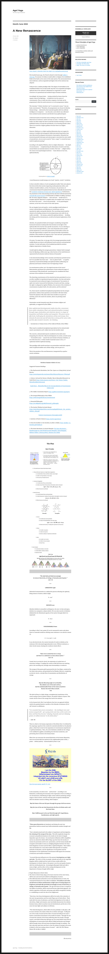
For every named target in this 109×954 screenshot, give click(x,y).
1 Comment (15, 40)
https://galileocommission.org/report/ (59, 391)
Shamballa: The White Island (82, 63)
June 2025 (78, 120)
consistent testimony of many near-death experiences (47, 191)
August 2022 (79, 148)
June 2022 (78, 149)
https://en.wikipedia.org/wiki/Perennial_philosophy (44, 403)
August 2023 (79, 143)
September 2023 (80, 142)
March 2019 (79, 162)
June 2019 (78, 158)
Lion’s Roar (79, 75)
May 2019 (78, 159)
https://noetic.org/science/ (53, 419)
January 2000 (79, 173)
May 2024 (78, 132)
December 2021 (79, 151)
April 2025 (78, 122)
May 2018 (78, 167)
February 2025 (79, 125)
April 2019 (78, 161)
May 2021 (78, 152)
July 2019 (78, 157)
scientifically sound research (37, 195)
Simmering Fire (79, 92)
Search (76, 99)
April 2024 (78, 133)
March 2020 (79, 154)
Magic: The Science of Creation (83, 65)
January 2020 (79, 155)
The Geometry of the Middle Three (84, 86)
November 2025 (79, 117)
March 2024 (79, 135)
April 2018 (78, 168)
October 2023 (79, 141)
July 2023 (78, 145)
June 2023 (78, 146)
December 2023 (79, 139)
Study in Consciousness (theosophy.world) (50, 415)
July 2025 (78, 119)
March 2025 (79, 123)
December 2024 (79, 127)
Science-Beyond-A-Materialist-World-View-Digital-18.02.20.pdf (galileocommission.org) (48, 71)
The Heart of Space (80, 88)
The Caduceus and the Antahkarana (84, 85)
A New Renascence (27, 30)
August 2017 (79, 170)
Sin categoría (15, 38)
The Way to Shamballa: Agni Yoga (83, 62)
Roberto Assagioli (51, 176)
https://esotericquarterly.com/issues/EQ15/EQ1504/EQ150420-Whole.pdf (49, 374)
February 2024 (79, 136)
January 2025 (79, 126)
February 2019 (79, 164)
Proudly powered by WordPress (25, 948)
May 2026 (78, 116)
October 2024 (79, 129)
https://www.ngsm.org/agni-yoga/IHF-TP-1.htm (39, 784)
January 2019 (79, 165)
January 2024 (79, 138)
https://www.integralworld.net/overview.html (42, 397)
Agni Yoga (18, 10)
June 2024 (78, 130)
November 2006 (80, 171)
